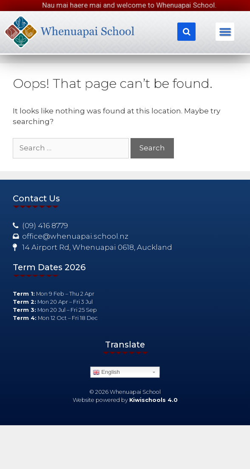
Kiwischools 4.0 (153, 400)
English (106, 372)
